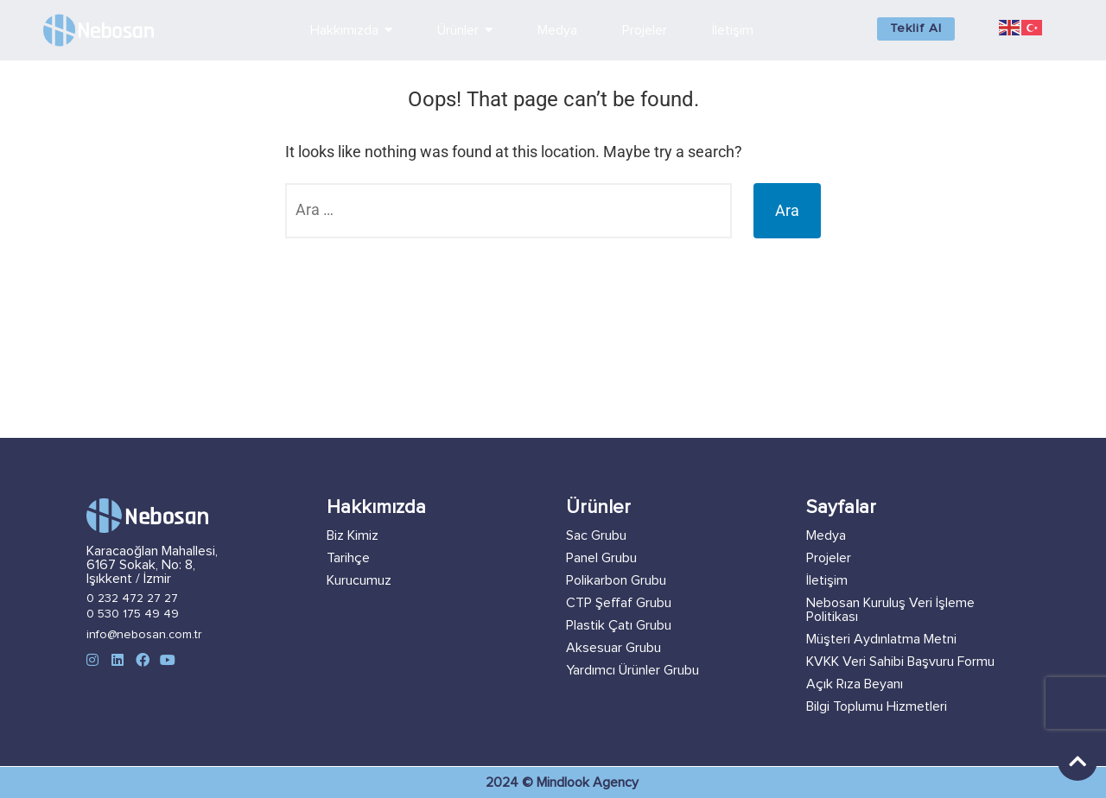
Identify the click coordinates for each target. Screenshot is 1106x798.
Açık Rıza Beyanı (854, 684)
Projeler (828, 558)
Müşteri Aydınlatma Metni (881, 639)
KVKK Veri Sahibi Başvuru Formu (900, 661)
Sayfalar (841, 507)
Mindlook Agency (588, 782)
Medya (826, 535)
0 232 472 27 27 (132, 598)
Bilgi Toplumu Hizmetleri (876, 706)
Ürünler (598, 507)
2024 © (511, 782)
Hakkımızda (376, 507)
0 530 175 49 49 (132, 614)
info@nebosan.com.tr (144, 635)
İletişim (827, 580)
